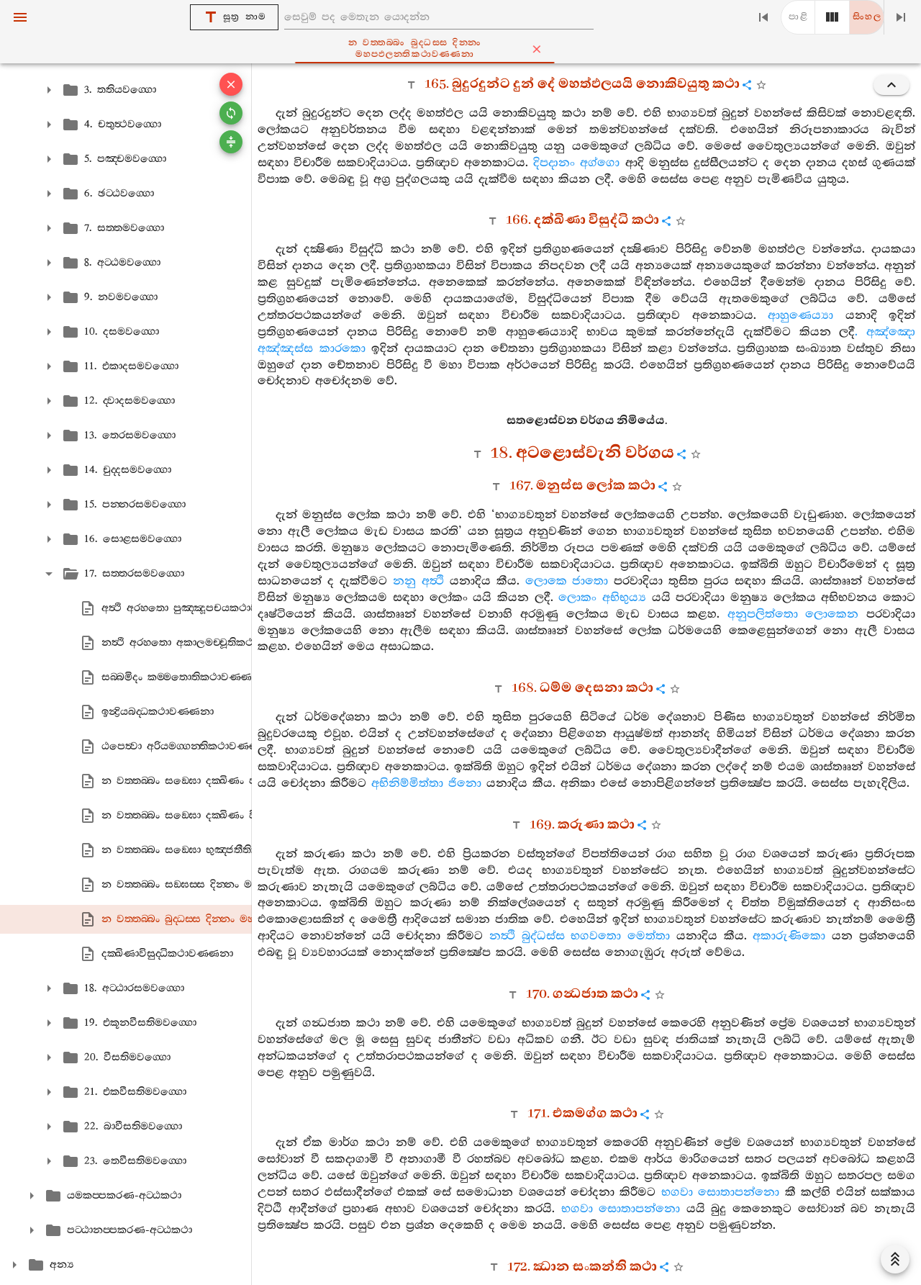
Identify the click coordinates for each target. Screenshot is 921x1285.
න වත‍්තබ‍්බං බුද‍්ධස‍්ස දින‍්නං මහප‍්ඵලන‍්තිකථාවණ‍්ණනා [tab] (484, 48)
